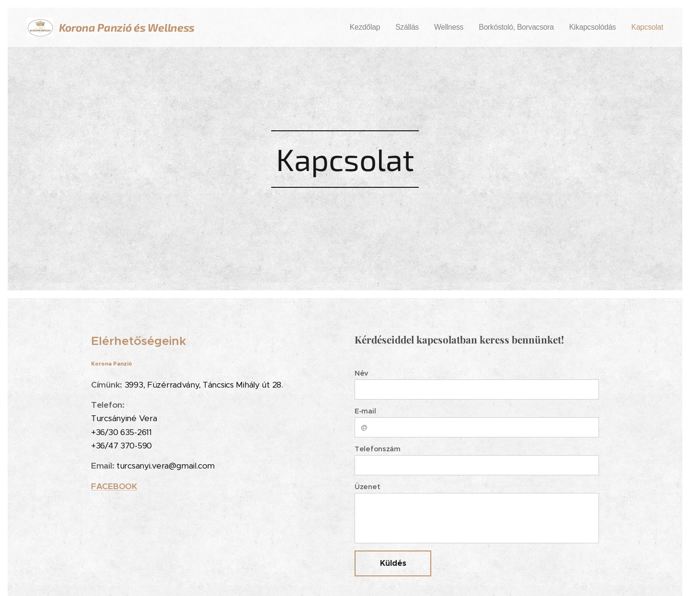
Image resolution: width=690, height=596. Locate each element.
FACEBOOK (114, 486)
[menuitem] (392, 27)
